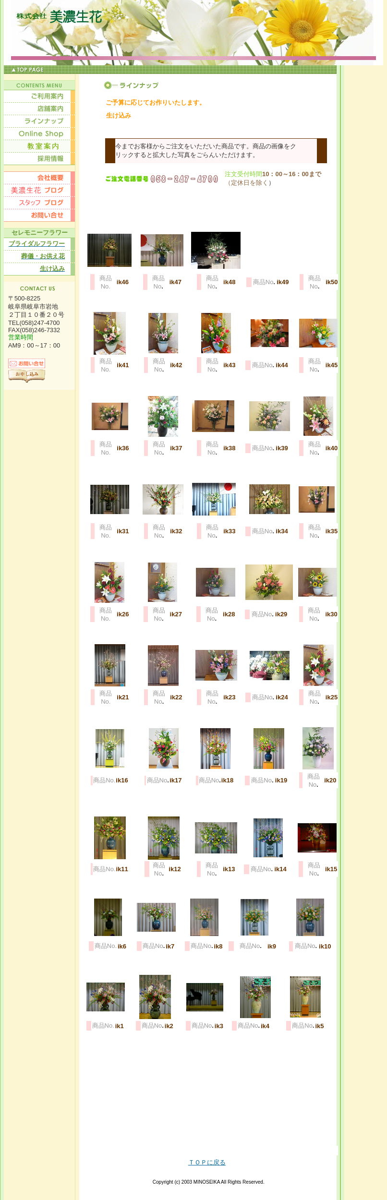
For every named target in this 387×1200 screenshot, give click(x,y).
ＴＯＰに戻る (207, 1162)
